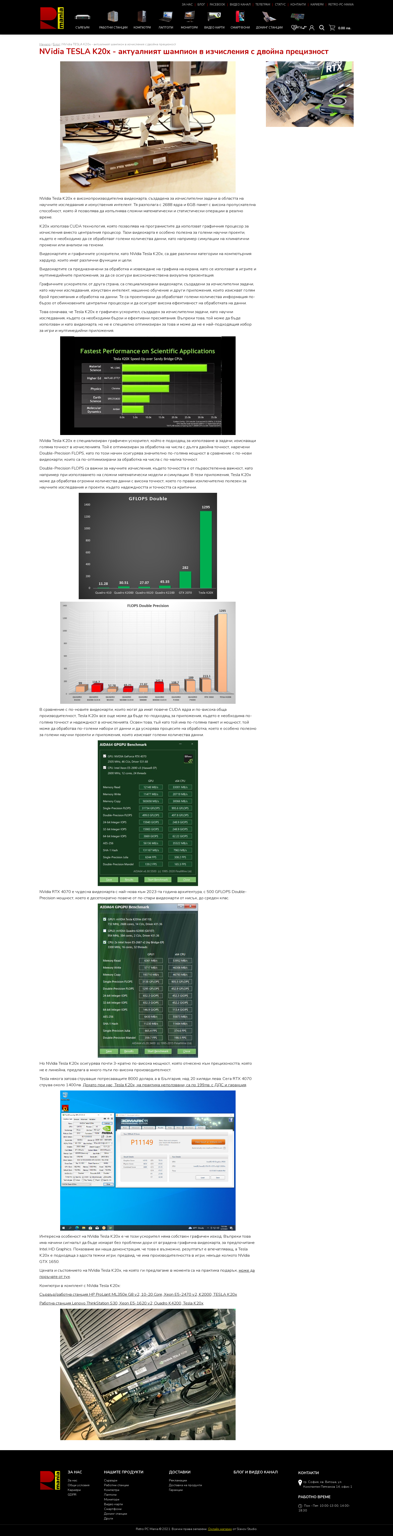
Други (297, 19)
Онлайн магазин (220, 1529)
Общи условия (78, 1485)
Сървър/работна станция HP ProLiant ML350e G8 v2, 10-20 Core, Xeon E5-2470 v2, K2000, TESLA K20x (138, 1294)
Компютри (142, 19)
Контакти (298, 5)
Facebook (217, 5)
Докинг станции (269, 20)
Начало (45, 44)
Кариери (317, 5)
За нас (187, 5)
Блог (201, 5)
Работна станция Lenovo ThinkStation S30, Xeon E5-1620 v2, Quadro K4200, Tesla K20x (121, 1303)
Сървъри (82, 20)
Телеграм (262, 5)
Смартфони (240, 19)
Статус (280, 5)
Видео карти (214, 19)
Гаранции (176, 1490)
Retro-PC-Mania (341, 5)
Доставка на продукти (185, 1485)
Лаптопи (166, 19)
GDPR (72, 1494)
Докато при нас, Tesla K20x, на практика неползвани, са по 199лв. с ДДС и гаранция (164, 1085)
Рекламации (178, 1480)
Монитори (189, 19)
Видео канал (240, 5)
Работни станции (113, 19)
